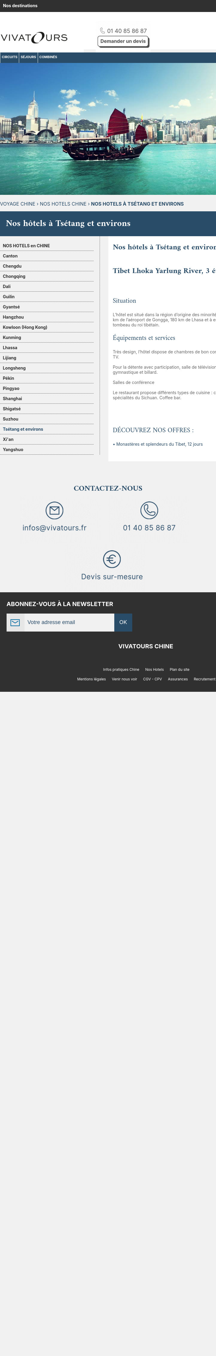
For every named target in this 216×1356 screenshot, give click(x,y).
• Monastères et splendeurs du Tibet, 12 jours (158, 444)
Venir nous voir (124, 679)
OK (123, 622)
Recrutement (204, 679)
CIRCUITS (9, 57)
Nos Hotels (154, 669)
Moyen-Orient (139, 17)
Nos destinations (20, 5)
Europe (109, 17)
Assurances (178, 679)
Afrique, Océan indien (26, 17)
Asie (89, 17)
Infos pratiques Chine (121, 669)
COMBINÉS (48, 57)
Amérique (67, 17)
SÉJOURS (28, 57)
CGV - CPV (152, 679)
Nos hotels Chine (63, 204)
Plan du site (180, 669)
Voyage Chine (17, 204)
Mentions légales (91, 679)
